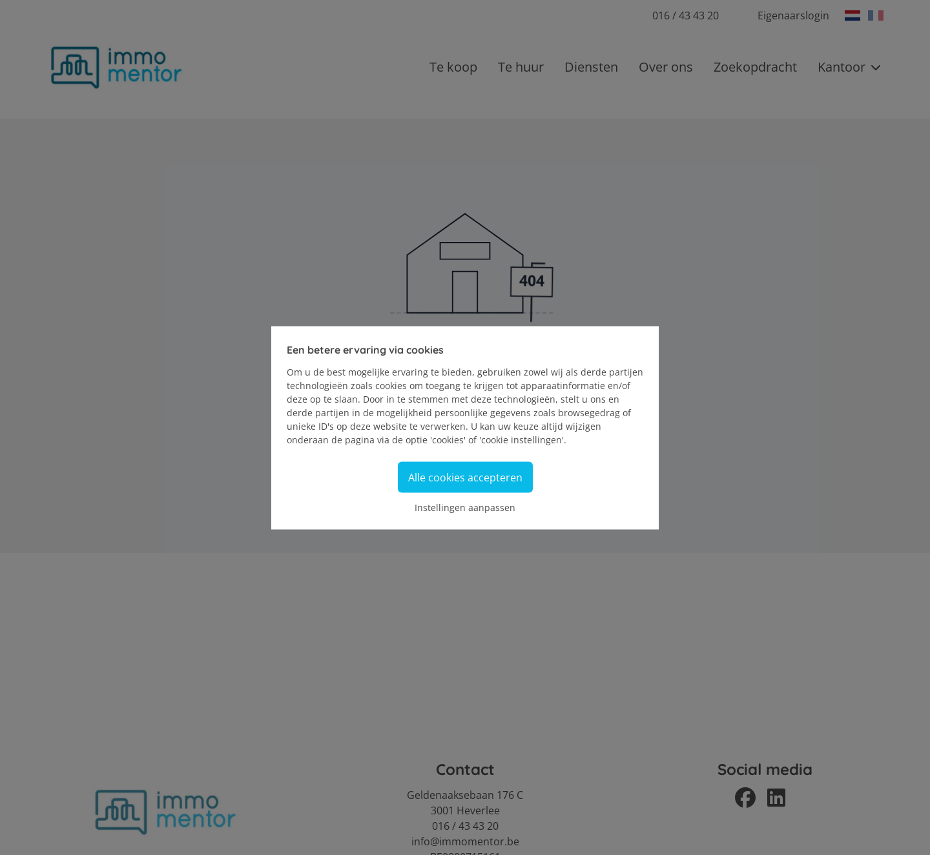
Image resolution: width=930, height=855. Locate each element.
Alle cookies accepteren (465, 477)
